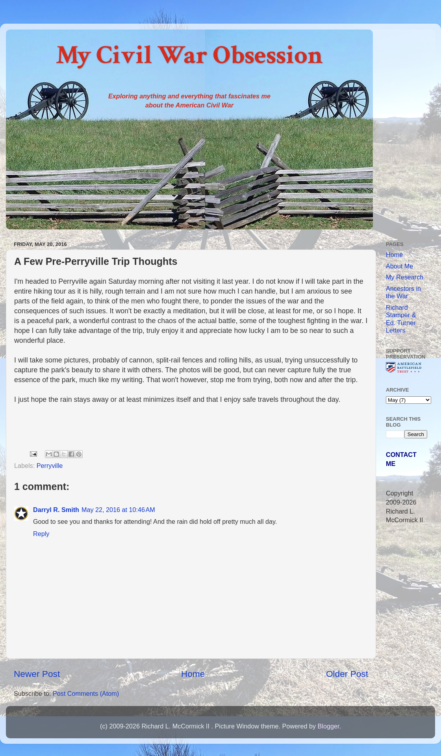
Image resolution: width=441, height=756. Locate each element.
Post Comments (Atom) (86, 693)
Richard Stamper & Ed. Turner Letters (401, 319)
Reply (41, 533)
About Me (399, 266)
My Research (404, 277)
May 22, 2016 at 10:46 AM (118, 509)
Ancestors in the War (403, 292)
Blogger (328, 726)
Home (193, 674)
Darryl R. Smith (56, 509)
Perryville (50, 465)
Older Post (347, 674)
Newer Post (37, 674)
